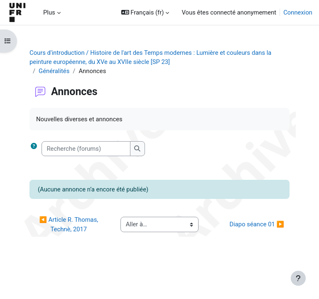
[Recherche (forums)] (86, 148)
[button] (145, 12)
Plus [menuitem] (49, 12)
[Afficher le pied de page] (298, 278)
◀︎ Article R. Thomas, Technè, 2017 (69, 224)
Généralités (54, 71)
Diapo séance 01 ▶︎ (257, 224)
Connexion (297, 12)
